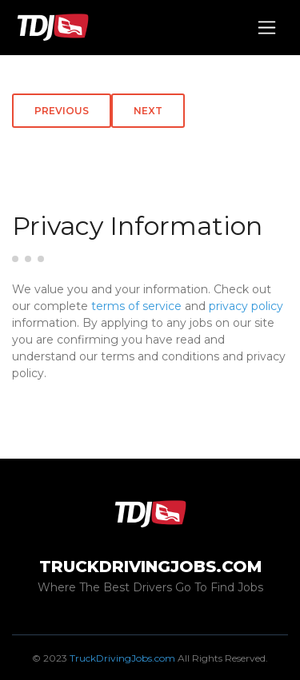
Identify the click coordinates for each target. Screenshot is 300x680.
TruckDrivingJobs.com (122, 658)
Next (148, 111)
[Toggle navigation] (266, 28)
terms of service (136, 306)
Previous (61, 111)
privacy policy (246, 306)
